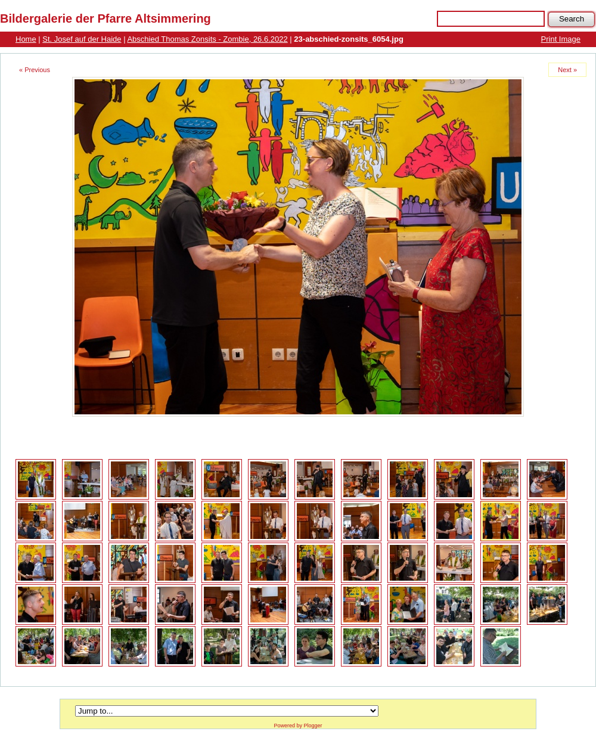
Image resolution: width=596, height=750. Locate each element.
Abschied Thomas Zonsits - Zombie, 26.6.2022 (207, 39)
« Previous (34, 69)
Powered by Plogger (298, 726)
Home (25, 39)
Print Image (561, 39)
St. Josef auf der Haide (81, 39)
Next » (567, 69)
